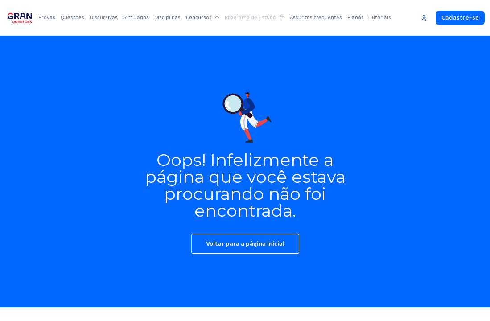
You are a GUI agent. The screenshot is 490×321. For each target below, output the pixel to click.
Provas (46, 17)
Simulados (136, 17)
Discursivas (104, 17)
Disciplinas (167, 17)
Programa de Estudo (254, 17)
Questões (72, 17)
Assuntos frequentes (316, 17)
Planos (355, 17)
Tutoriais (380, 17)
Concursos (202, 17)
